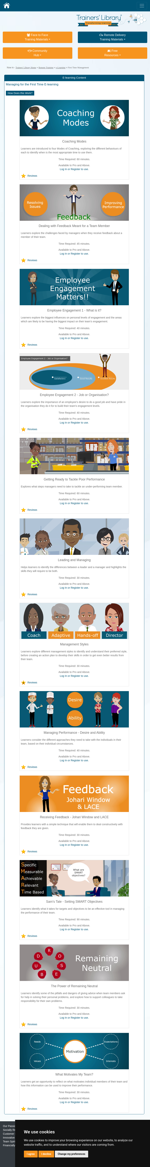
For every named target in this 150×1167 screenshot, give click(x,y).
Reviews (32, 175)
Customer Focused (14, 1133)
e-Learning (60, 67)
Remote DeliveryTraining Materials (112, 37)
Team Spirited (11, 1141)
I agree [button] (31, 1153)
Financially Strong (13, 1145)
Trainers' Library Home (25, 67)
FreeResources (111, 53)
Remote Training (45, 67)
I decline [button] (46, 1153)
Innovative (9, 1137)
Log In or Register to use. (74, 169)
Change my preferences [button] (71, 1153)
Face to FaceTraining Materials (36, 37)
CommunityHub (37, 53)
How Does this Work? (20, 93)
